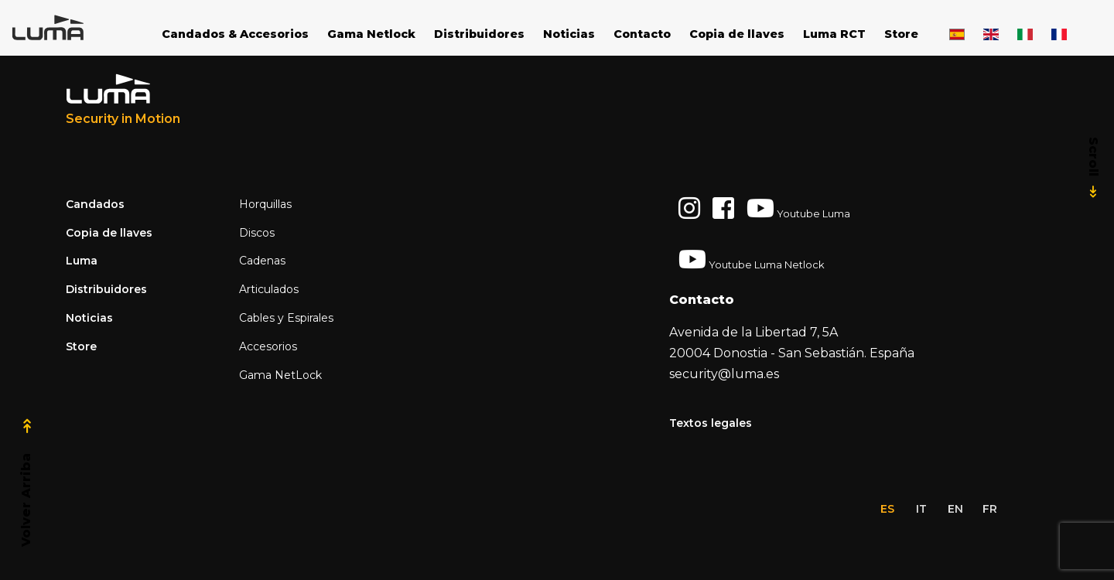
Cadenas (262, 261)
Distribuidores (479, 34)
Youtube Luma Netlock (751, 259)
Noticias (569, 34)
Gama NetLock (280, 375)
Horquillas (265, 204)
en (955, 509)
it (921, 509)
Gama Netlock (371, 34)
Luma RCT (834, 34)
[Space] (70, 28)
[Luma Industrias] (123, 100)
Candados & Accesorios (235, 34)
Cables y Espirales (286, 318)
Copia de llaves (736, 34)
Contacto (642, 34)
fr (989, 509)
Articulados (269, 289)
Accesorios (268, 346)
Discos (257, 233)
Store (901, 34)
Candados (95, 204)
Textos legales (710, 423)
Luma (81, 261)
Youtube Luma (798, 208)
